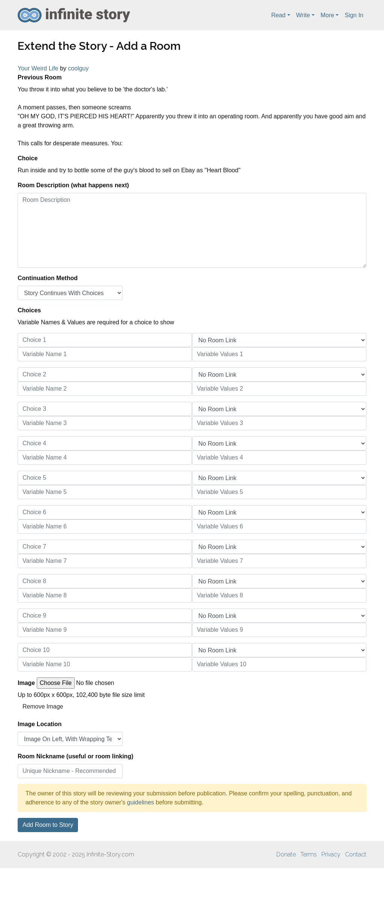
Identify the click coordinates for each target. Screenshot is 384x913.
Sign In (354, 15)
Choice (28, 158)
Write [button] (303, 15)
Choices (29, 310)
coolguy (78, 68)
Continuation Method (48, 278)
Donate (286, 854)
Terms (308, 854)
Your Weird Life (38, 68)
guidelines (140, 802)
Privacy (330, 854)
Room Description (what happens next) (73, 185)
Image (26, 683)
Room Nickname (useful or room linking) (75, 756)
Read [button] (278, 15)
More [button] (327, 15)
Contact (355, 854)
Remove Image (42, 706)
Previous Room (40, 77)
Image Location (40, 724)
